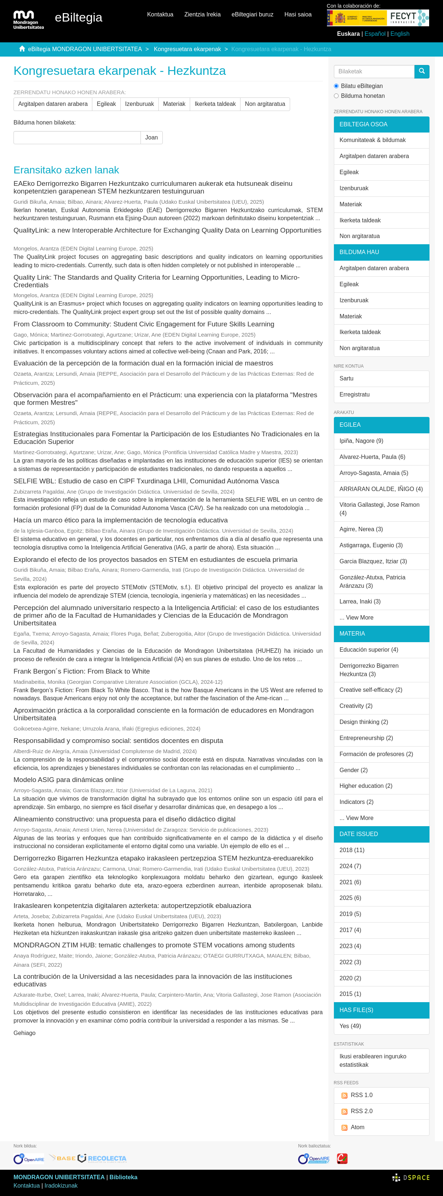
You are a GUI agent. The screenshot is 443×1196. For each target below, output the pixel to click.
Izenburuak (139, 104)
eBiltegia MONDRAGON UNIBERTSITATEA (85, 49)
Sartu (347, 378)
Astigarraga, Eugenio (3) (371, 545)
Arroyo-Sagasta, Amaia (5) (374, 473)
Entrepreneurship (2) (366, 738)
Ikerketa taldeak (215, 104)
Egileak (106, 104)
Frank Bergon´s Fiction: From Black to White (82, 671)
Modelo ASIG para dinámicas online (69, 779)
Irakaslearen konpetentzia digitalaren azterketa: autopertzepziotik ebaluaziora (132, 905)
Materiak (174, 104)
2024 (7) (351, 866)
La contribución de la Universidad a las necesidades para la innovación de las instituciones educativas (153, 980)
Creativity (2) (356, 706)
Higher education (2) (366, 786)
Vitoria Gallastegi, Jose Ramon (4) (380, 509)
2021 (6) (351, 882)
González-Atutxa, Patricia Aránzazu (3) (373, 581)
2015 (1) (351, 994)
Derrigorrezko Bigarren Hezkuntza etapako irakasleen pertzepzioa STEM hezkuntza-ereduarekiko (163, 858)
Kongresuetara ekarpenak (187, 49)
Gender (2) (354, 770)
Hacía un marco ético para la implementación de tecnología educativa (121, 520)
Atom (352, 1127)
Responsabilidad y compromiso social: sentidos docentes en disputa (118, 740)
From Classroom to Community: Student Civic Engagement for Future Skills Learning (144, 324)
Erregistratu (355, 394)
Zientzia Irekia (202, 14)
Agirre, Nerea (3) (361, 529)
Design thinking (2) (364, 722)
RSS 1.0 (356, 1095)
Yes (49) (350, 1026)
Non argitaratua (265, 104)
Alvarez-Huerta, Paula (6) (373, 457)
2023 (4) (351, 946)
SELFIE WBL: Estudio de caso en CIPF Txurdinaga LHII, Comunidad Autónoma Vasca (146, 481)
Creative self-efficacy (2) (371, 690)
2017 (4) (351, 930)
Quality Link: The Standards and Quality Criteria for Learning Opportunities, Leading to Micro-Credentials (157, 281)
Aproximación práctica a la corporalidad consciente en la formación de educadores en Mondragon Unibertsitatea (164, 714)
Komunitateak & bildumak (373, 140)
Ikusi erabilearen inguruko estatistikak (373, 1060)
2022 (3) (351, 962)
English (399, 34)
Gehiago (25, 1033)
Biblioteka (123, 1177)
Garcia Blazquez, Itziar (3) (373, 561)
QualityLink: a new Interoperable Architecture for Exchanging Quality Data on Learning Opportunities (167, 230)
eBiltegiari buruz (253, 14)
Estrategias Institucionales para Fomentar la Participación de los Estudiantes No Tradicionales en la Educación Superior (167, 437)
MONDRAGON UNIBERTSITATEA (59, 1177)
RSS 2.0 (356, 1111)
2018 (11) (352, 850)
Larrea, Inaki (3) (360, 601)
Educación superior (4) (369, 650)
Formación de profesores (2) (376, 754)
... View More (357, 617)
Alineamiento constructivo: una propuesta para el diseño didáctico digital (124, 819)
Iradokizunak (61, 1185)
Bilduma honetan (359, 96)
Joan (151, 137)
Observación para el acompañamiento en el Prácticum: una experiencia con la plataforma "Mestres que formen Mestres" (165, 398)
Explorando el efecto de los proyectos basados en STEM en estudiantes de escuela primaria (155, 559)
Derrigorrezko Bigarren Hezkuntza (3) (369, 670)
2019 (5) (351, 914)
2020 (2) (351, 978)
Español (375, 34)
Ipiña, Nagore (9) (362, 441)
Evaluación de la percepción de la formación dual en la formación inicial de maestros (143, 363)
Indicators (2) (357, 802)
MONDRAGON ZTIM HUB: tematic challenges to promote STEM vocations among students (154, 945)
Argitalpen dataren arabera (53, 104)
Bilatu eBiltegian (358, 86)
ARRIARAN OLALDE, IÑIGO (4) (381, 489)
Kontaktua (160, 14)
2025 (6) (351, 898)
